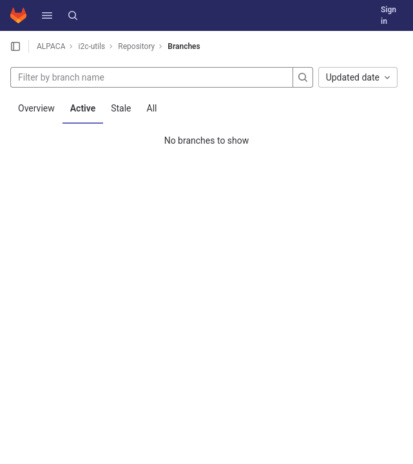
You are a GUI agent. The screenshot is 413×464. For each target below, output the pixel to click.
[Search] (72, 15)
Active (82, 108)
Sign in (388, 15)
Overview (36, 108)
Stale (121, 108)
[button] (47, 15)
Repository (136, 46)
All (152, 108)
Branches (184, 46)
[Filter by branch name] (151, 77)
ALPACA (51, 46)
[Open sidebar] (15, 46)
